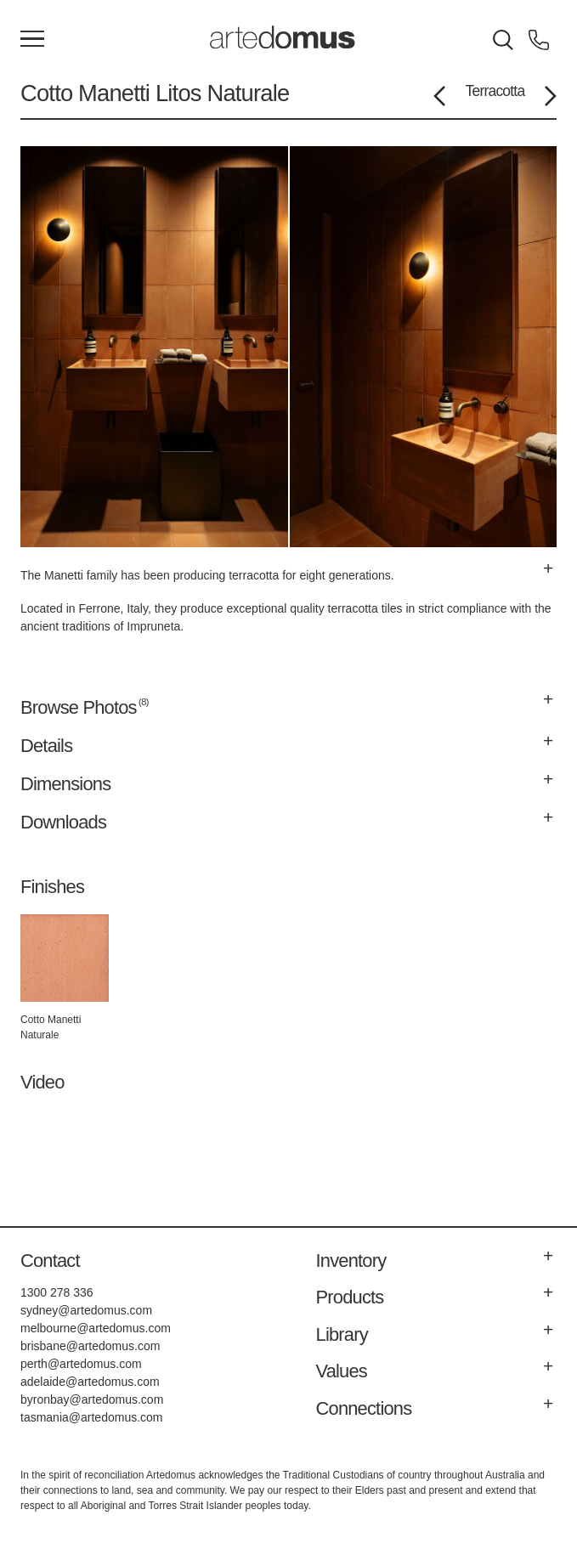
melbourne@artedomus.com (95, 1328)
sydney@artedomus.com (86, 1310)
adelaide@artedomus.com (90, 1381)
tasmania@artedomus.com (91, 1417)
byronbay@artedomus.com (91, 1399)
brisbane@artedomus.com (90, 1346)
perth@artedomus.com (81, 1364)
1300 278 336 (56, 1292)
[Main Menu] (32, 39)
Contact (50, 1260)
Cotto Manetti (85, 93)
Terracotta (495, 90)
